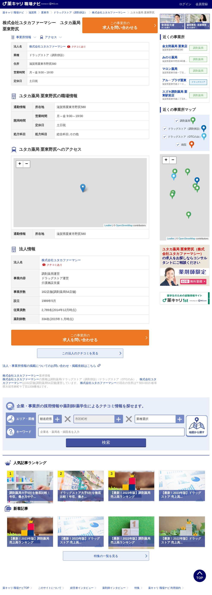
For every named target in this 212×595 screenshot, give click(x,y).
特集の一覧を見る (106, 556)
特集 (138, 587)
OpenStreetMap (124, 225)
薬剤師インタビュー (115, 587)
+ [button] (19, 164)
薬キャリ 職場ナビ (13, 12)
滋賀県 (32, 12)
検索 (106, 442)
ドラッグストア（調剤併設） (70, 12)
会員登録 (202, 4)
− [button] (26, 164)
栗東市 (45, 12)
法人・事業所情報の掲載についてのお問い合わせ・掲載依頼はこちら (51, 365)
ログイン (185, 4)
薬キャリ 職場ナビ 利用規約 (166, 587)
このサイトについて (51, 587)
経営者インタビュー (83, 587)
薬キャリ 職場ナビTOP (18, 587)
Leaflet (108, 225)
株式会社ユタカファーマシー (109, 12)
